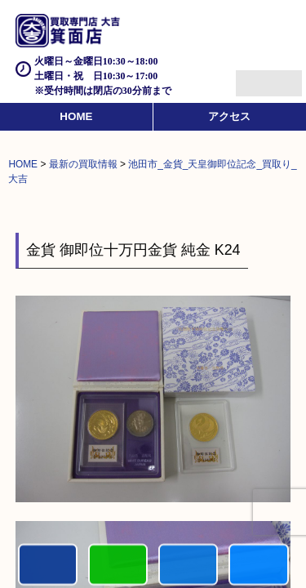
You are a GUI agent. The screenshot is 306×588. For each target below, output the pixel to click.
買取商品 (188, 565)
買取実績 (258, 565)
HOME (76, 116)
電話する (48, 565)
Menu (251, 76)
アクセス (229, 116)
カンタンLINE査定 (118, 565)
